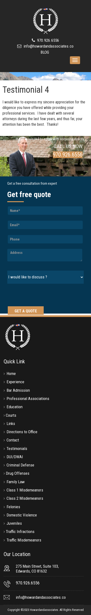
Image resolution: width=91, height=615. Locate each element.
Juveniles (14, 523)
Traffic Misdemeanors (24, 540)
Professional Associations (28, 398)
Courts (11, 415)
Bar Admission (18, 390)
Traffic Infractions (20, 531)
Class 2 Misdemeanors (25, 498)
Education (15, 406)
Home (11, 373)
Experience (15, 381)
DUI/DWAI (15, 456)
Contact (13, 440)
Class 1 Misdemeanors (25, 490)
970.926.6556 (47, 40)
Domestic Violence (22, 515)
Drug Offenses (17, 473)
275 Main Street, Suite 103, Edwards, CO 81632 (37, 568)
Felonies (13, 506)
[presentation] (44, 295)
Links (11, 423)
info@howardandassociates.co (49, 46)
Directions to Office (22, 431)
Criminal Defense (20, 465)
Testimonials (17, 448)
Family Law (16, 481)
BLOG (45, 52)
